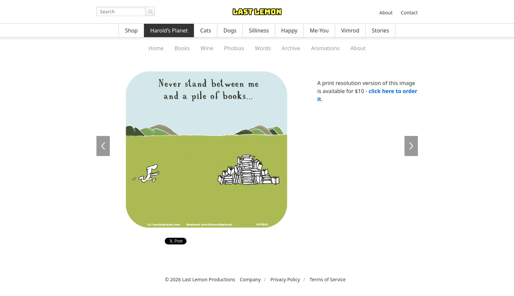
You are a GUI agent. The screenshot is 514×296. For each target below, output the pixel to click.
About (386, 12)
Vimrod (350, 30)
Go (150, 11)
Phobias (234, 48)
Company (250, 279)
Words (263, 48)
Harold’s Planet (169, 30)
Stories (380, 30)
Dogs (229, 30)
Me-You (319, 30)
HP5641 (411, 146)
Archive (291, 48)
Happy (289, 30)
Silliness (259, 30)
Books (182, 48)
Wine (207, 48)
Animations (325, 48)
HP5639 (103, 146)
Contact (409, 12)
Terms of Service (328, 279)
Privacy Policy (285, 279)
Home (156, 48)
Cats (205, 30)
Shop (131, 30)
